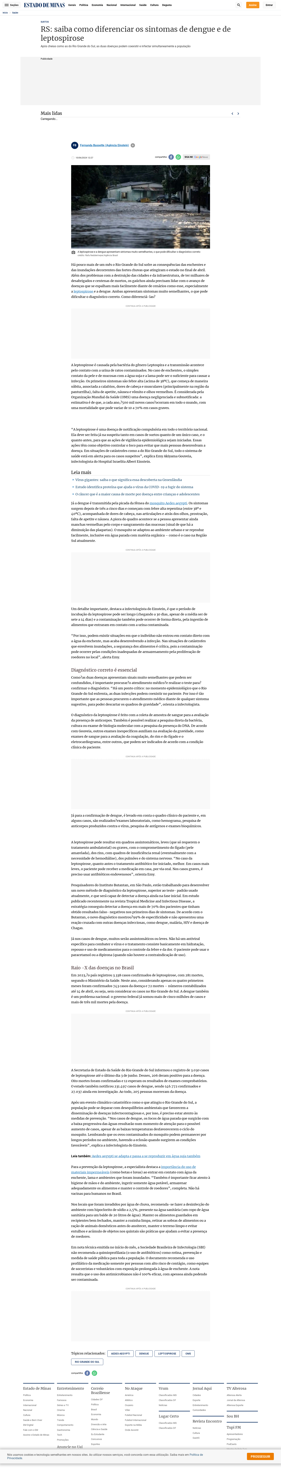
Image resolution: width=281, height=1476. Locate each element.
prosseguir (260, 1456)
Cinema (61, 1410)
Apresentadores (235, 1434)
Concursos (96, 1439)
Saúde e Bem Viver (32, 1420)
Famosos (61, 1400)
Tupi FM (234, 1427)
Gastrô (196, 1438)
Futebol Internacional (135, 1420)
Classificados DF (167, 1400)
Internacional (128, 5)
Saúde (143, 5)
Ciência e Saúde (99, 1429)
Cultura (154, 5)
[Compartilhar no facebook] (171, 157)
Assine (253, 5)
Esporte (196, 1400)
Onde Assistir (132, 1430)
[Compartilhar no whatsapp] (178, 157)
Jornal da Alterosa (236, 1400)
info (133, 145)
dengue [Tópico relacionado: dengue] (144, 1353)
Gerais (72, 5)
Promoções (63, 1439)
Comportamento (65, 1425)
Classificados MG (168, 1395)
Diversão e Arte (98, 1424)
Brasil (94, 1409)
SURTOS (45, 22)
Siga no (189, 157)
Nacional (112, 5)
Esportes (95, 1444)
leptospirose (84, 291)
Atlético (129, 1400)
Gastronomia (63, 1430)
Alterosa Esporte (235, 1405)
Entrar (269, 5)
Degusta (167, 5)
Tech (59, 1434)
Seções (11, 5)
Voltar (232, 113)
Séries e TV (63, 1405)
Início (5, 13)
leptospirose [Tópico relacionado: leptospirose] (167, 1353)
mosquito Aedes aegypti (168, 503)
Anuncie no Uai (70, 1447)
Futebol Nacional (133, 1415)
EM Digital (28, 1425)
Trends (60, 1420)
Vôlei (127, 1410)
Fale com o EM (30, 1430)
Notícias (163, 1405)
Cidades (197, 1395)
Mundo (94, 1419)
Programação (233, 1439)
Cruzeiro (129, 1405)
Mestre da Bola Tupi (237, 1449)
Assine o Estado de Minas (36, 1434)
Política (83, 5)
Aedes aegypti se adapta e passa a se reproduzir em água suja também (145, 1156)
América (129, 1395)
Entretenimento (64, 1395)
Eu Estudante (97, 1434)
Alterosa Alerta (234, 1395)
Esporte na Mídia (133, 1425)
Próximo (238, 113)
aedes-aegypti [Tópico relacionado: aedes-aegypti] (120, 1353)
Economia (97, 5)
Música (61, 1415)
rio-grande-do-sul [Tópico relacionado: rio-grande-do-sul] (87, 1361)
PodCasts (232, 1444)
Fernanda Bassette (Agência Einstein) (104, 145)
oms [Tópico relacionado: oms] (188, 1353)
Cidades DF (97, 1399)
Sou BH (233, 1416)
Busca (239, 5)
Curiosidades (199, 1410)
